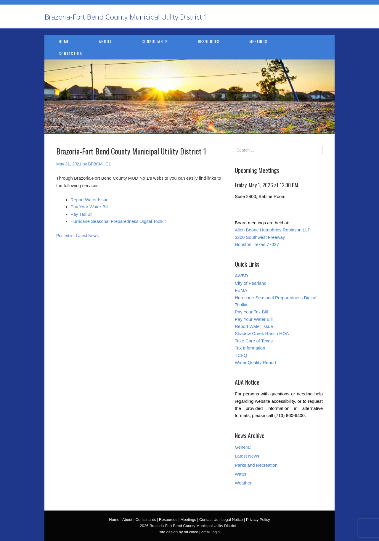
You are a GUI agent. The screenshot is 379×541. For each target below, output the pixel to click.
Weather (243, 482)
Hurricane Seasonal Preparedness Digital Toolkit (118, 221)
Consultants (155, 41)
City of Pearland (250, 283)
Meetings (258, 41)
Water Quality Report (255, 362)
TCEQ (241, 355)
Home (64, 41)
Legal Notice (232, 519)
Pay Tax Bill (81, 214)
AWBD (241, 275)
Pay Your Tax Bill (251, 311)
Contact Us (70, 53)
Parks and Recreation (256, 465)
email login (210, 532)
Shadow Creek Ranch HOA (262, 333)
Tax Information (250, 347)
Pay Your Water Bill (89, 206)
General (242, 447)
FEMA (241, 290)
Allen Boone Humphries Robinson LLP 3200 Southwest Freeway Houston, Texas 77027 (273, 237)
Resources (208, 41)
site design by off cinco (178, 532)
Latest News (87, 235)
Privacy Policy (258, 519)
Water (240, 473)
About (105, 41)
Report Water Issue (89, 199)
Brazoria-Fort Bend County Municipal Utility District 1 (126, 17)
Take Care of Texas (254, 340)
